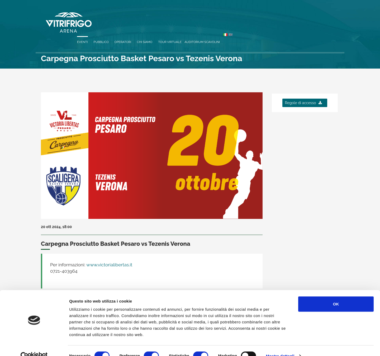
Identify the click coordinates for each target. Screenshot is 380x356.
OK (336, 293)
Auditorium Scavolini (301, 16)
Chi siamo (243, 16)
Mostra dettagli (280, 345)
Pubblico (199, 16)
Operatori (221, 16)
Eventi (181, 16)
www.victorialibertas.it (108, 264)
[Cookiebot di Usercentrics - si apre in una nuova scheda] (34, 346)
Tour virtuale (269, 16)
